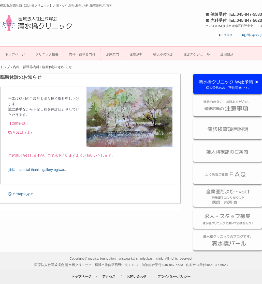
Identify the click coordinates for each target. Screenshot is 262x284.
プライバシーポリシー (174, 276)
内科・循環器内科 (82, 54)
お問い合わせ (137, 276)
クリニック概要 (47, 54)
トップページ (15, 54)
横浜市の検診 (163, 54)
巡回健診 (227, 54)
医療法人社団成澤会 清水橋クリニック (39, 22)
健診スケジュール (196, 54)
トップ (5, 67)
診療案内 (112, 54)
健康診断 (136, 54)
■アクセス (226, 35)
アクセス (108, 276)
